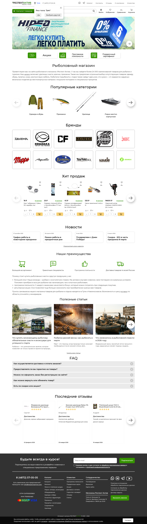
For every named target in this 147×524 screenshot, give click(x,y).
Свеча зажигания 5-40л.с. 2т (94, 204)
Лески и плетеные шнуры (53, 487)
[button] (129, 44)
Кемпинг (46, 484)
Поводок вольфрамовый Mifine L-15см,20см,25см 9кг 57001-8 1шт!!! (73, 205)
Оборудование (49, 492)
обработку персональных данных (114, 465)
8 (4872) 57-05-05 (27, 478)
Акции (68, 487)
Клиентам (131, 3)
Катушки (46, 482)
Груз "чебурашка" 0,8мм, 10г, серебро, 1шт (32, 204)
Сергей (27, 413)
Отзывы (109, 3)
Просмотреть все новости (73, 246)
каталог (27, 74)
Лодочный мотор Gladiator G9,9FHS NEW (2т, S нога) (113, 205)
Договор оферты (115, 492)
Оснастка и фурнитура (51, 497)
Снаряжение (48, 505)
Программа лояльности (85, 265)
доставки (124, 292)
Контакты (99, 3)
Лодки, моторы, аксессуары (53, 490)
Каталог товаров (24, 11)
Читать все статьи (73, 353)
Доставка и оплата (72, 490)
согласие (44, 521)
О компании (119, 3)
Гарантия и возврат (73, 492)
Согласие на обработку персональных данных (118, 489)
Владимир (63, 413)
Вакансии (88, 484)
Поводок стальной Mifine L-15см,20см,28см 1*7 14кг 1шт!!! (53, 205)
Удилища (46, 508)
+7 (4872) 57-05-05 (48, 3)
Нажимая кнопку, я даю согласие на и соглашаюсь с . (101, 466)
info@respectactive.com (33, 485)
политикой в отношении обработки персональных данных (68, 521)
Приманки (47, 500)
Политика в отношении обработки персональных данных (122, 484)
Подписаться (127, 460)
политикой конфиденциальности (98, 467)
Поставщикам (90, 482)
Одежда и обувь (49, 495)
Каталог (90, 3)
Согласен (128, 520)
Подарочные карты (73, 484)
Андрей (96, 413)
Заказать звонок (118, 498)
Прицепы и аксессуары (52, 503)
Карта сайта (89, 487)
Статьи (68, 497)
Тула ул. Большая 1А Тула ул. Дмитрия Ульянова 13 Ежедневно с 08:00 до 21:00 (96, 499)
